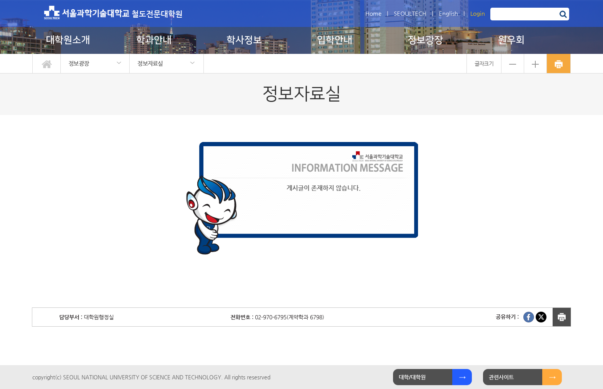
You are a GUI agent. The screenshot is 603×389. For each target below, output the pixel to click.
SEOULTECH (410, 13)
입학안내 (334, 40)
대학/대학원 (412, 377)
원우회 (511, 40)
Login (477, 13)
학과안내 (154, 40)
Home (373, 13)
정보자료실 (150, 63)
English (448, 13)
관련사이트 (501, 377)
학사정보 (244, 40)
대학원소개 (68, 40)
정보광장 (425, 40)
